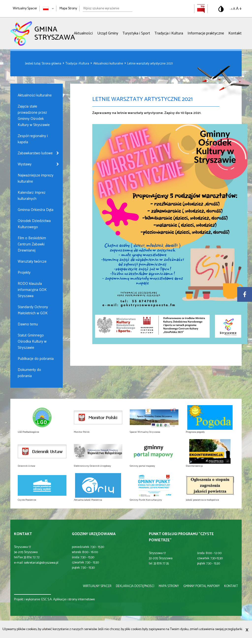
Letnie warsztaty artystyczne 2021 (150, 63)
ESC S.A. (46, 599)
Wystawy (25, 164)
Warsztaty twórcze (32, 261)
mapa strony (169, 586)
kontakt (231, 586)
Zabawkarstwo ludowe (35, 153)
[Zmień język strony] (48, 8)
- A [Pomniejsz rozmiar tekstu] (231, 9)
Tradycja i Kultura (169, 33)
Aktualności (83, 33)
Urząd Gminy (107, 33)
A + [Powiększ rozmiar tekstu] (239, 8)
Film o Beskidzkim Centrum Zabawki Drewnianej (32, 244)
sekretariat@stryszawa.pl (41, 563)
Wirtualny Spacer (25, 8)
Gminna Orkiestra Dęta (35, 210)
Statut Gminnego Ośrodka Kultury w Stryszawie (32, 341)
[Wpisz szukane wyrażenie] (107, 8)
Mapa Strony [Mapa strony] (68, 8)
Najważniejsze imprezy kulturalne (35, 178)
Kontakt (235, 33)
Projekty (24, 273)
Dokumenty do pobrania (29, 373)
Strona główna (52, 63)
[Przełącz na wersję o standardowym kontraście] (221, 9)
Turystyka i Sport (136, 33)
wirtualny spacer (97, 586)
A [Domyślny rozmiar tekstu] (234, 9)
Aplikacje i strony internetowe (74, 599)
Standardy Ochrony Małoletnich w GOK (33, 310)
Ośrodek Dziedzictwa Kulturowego (34, 224)
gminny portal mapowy (201, 586)
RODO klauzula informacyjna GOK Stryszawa (32, 290)
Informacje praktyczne (206, 33)
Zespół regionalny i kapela (33, 139)
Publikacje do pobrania (36, 359)
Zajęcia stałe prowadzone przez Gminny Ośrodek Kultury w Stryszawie (34, 115)
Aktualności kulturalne (108, 63)
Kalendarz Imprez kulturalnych (32, 196)
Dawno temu (28, 324)
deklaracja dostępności (135, 586)
